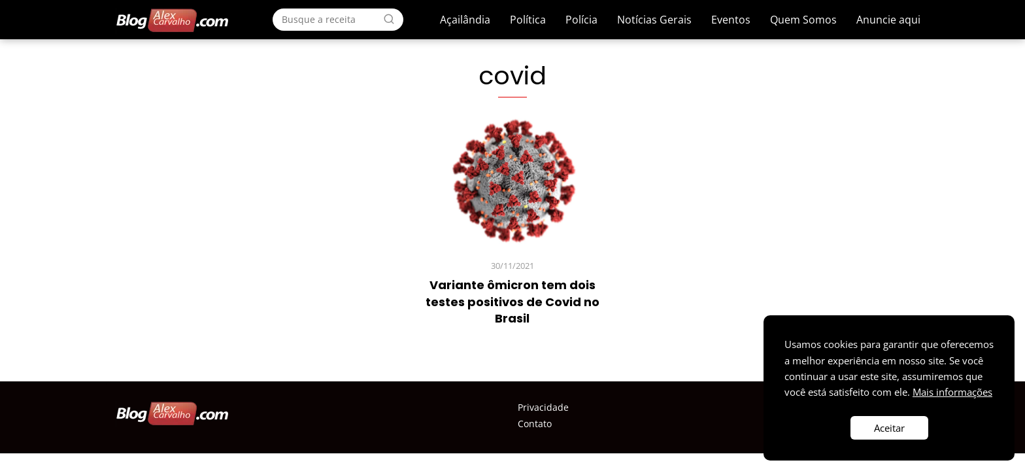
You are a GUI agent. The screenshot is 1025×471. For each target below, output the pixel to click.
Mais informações (952, 391)
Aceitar (889, 427)
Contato (535, 423)
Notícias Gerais (654, 19)
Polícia (581, 19)
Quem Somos (803, 19)
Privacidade (543, 407)
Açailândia (465, 19)
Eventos (730, 19)
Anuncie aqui (888, 19)
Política (528, 19)
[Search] (389, 19)
